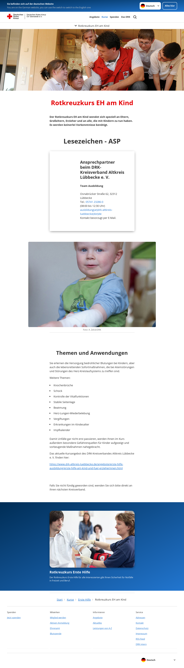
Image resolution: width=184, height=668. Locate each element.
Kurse (105, 16)
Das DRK (125, 16)
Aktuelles (97, 622)
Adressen (140, 617)
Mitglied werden (58, 617)
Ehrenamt (55, 628)
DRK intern (141, 644)
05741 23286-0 (94, 202)
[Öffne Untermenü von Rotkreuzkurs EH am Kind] (92, 26)
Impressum (141, 633)
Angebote (94, 16)
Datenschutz (142, 628)
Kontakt (140, 622)
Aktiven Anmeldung (59, 622)
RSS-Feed (140, 638)
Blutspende (55, 633)
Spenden (114, 16)
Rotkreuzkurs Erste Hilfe (70, 572)
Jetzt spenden (14, 617)
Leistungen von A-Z (102, 628)
